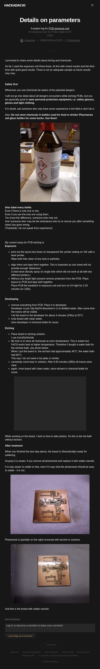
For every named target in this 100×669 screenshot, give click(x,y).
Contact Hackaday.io (31, 652)
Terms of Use (67, 652)
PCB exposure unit (59, 28)
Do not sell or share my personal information (58, 655)
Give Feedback (51, 652)
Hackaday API (28, 655)
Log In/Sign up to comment (20, 636)
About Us (14, 652)
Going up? (50, 644)
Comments (73, 40)
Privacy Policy (83, 652)
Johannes (27, 40)
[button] (92, 5)
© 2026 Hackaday (50, 661)
